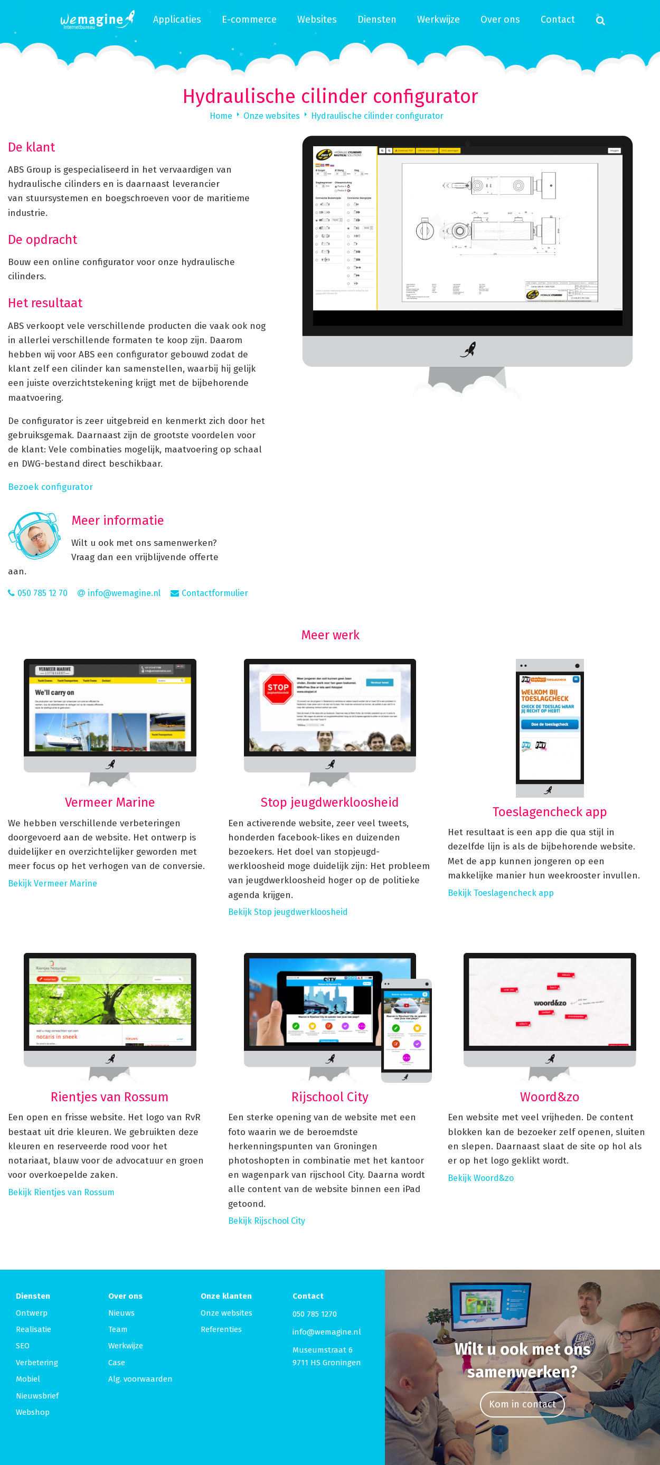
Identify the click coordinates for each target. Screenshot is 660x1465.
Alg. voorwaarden (140, 1379)
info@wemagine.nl (327, 1332)
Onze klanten (226, 1296)
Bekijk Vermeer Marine (52, 883)
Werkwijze (438, 19)
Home (221, 116)
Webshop (33, 1412)
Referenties (221, 1329)
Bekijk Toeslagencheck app (501, 893)
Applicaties (177, 19)
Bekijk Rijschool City (266, 1221)
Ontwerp (32, 1313)
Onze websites (271, 116)
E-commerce (249, 19)
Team (118, 1329)
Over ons (500, 19)
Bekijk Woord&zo (481, 1178)
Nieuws (121, 1313)
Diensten (377, 19)
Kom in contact (522, 1404)
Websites (317, 19)
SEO (23, 1345)
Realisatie (33, 1329)
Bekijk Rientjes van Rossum (61, 1192)
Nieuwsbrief (37, 1396)
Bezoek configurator (50, 487)
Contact (558, 19)
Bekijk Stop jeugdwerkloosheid (288, 912)
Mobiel (28, 1379)
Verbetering (37, 1362)
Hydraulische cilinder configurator (377, 116)
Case (116, 1362)
